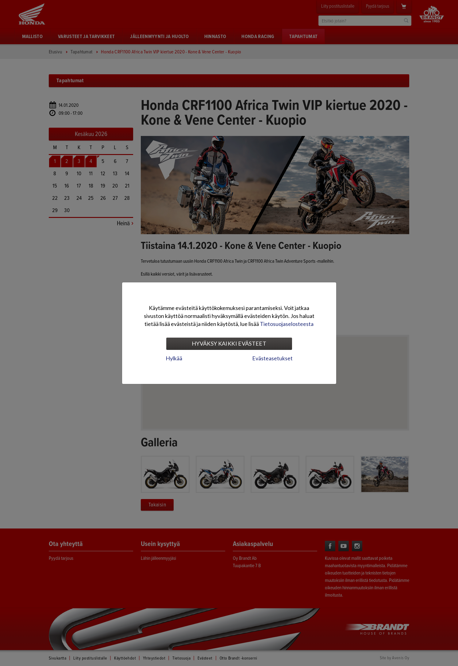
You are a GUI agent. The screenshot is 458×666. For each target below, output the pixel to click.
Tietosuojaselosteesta (287, 323)
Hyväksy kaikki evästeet (229, 343)
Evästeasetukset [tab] (272, 358)
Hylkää (174, 358)
